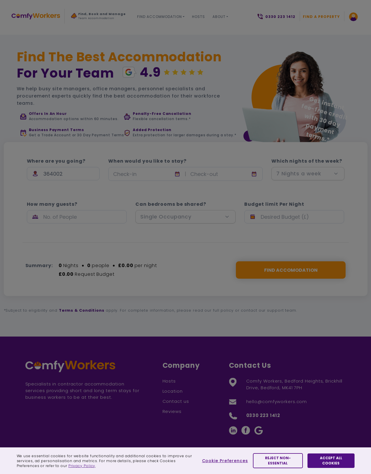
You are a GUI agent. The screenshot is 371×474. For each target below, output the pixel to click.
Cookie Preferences (225, 461)
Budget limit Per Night (274, 204)
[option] (98, 18)
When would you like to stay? (147, 161)
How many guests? (52, 204)
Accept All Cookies (331, 460)
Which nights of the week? (306, 161)
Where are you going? (56, 161)
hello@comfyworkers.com (276, 401)
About (218, 16)
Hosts (198, 16)
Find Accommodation (159, 16)
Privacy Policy (82, 465)
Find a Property (321, 16)
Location (173, 391)
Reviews (172, 411)
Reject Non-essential (278, 460)
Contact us (176, 401)
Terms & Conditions (82, 310)
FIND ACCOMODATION (291, 270)
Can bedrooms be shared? (170, 204)
